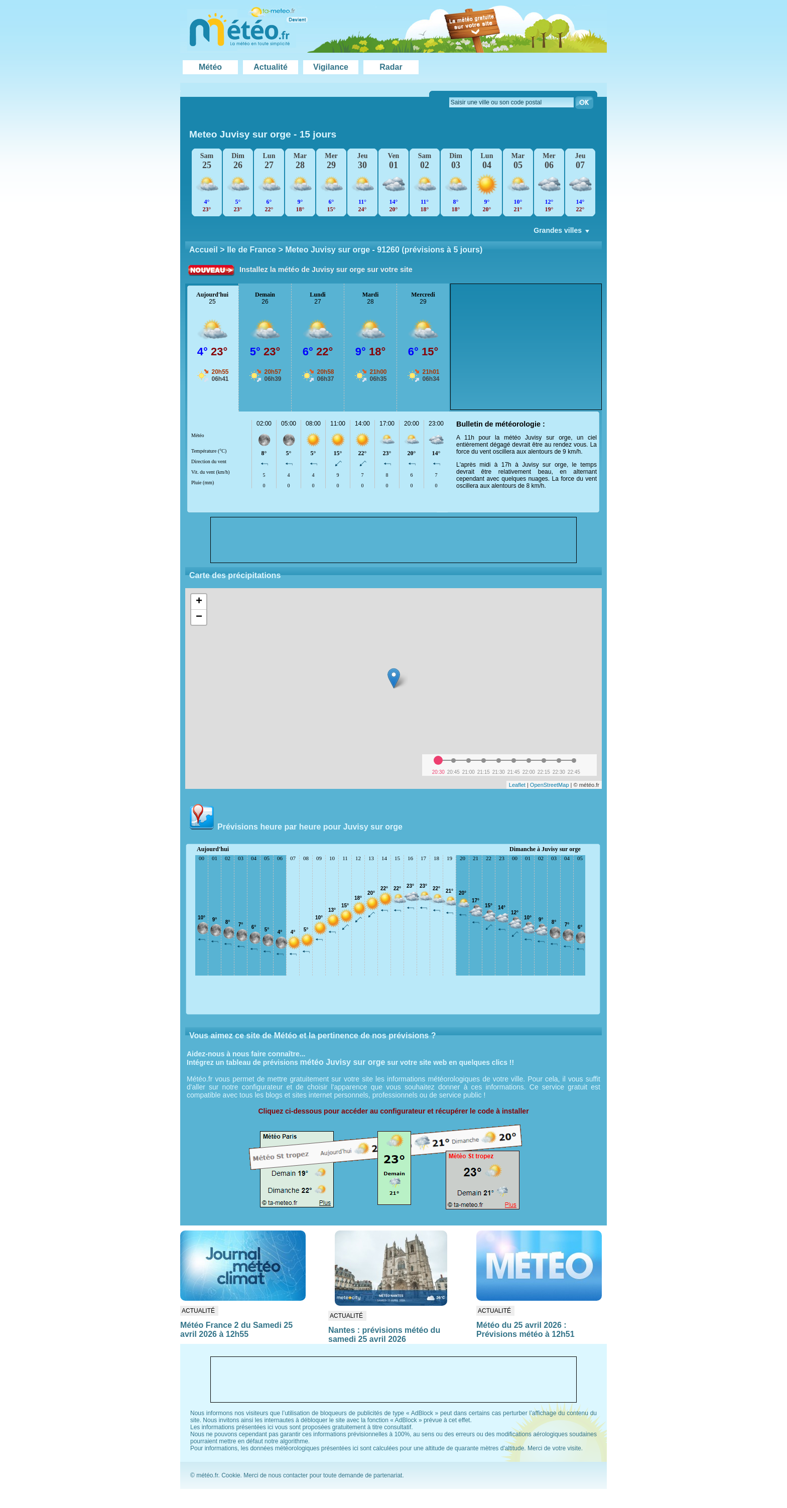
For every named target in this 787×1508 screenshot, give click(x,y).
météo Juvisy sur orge (342, 1062)
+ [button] (199, 601)
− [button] (199, 617)
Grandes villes (562, 232)
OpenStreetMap (549, 785)
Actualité (270, 67)
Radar (390, 67)
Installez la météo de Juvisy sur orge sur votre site (326, 269)
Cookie (230, 1475)
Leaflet (517, 785)
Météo (210, 67)
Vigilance (330, 67)
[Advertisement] (526, 346)
